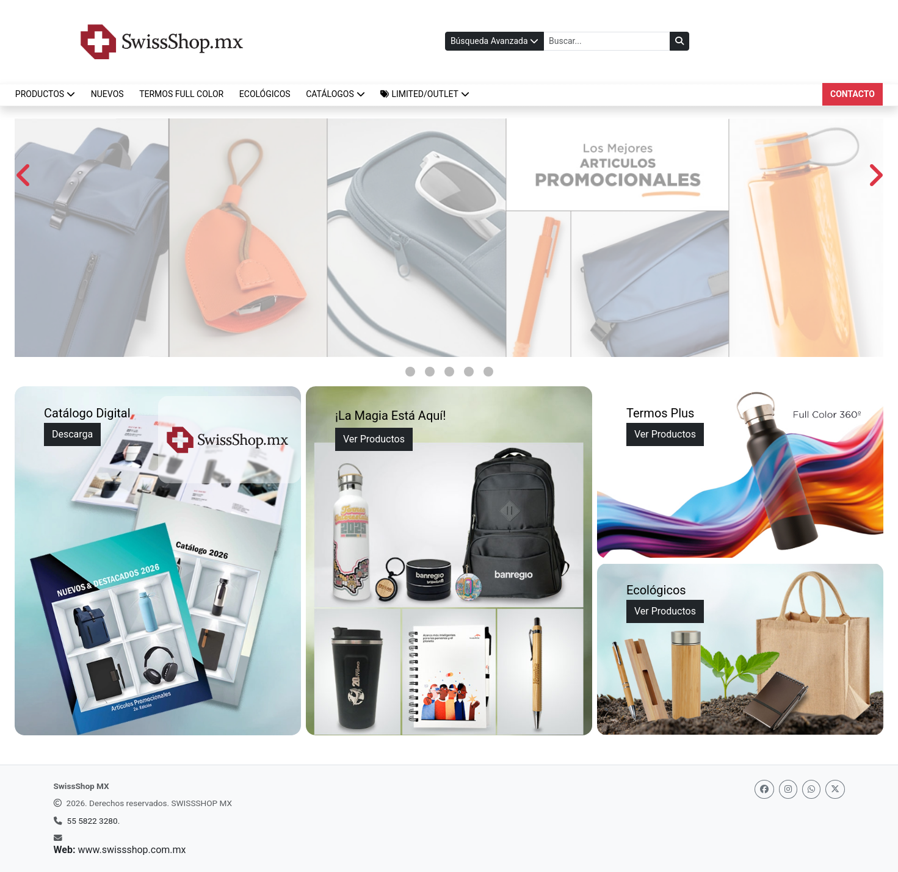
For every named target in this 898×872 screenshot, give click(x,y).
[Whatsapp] (811, 789)
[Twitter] (835, 789)
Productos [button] (45, 94)
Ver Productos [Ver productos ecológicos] (665, 611)
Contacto (852, 94)
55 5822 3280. (93, 821)
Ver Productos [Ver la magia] (374, 439)
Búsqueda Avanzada (494, 41)
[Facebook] (764, 789)
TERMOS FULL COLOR (181, 94)
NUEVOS (107, 94)
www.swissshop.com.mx (132, 850)
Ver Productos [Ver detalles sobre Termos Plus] (665, 434)
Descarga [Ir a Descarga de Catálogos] (72, 434)
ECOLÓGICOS (265, 94)
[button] (425, 94)
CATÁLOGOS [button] (335, 94)
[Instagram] (788, 789)
